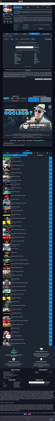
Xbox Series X (48, 24)
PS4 (40, 24)
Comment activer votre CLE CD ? (8, 381)
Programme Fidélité (17, 387)
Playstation (5, 390)
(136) (38, 146)
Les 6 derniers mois (18, 104)
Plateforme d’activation (25, 44)
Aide (51, 419)
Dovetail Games (25, 27)
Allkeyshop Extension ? (7, 383)
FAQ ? (4, 382)
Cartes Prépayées (17, 388)
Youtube (50, 377)
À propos (28, 7)
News (38, 7)
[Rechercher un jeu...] (27, 4)
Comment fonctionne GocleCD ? (9, 377)
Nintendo (4, 392)
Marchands (37, 378)
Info (17, 7)
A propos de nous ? (6, 378)
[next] (12, 14)
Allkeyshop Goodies (17, 392)
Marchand (6, 44)
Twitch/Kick (37, 377)
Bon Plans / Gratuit (17, 389)
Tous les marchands (27, 72)
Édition (17, 44)
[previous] (4, 14)
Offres (5, 41)
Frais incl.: (47, 44)
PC (39, 24)
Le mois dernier (23, 103)
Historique (10, 41)
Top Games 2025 (16, 391)
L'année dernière (12, 104)
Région (12, 44)
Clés (33, 44)
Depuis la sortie (6, 103)
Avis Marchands (16, 390)
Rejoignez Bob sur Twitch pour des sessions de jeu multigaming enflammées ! (27, 143)
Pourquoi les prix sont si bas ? (8, 379)
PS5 (41, 24)
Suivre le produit (15, 106)
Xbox (4, 389)
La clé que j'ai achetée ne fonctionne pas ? (10, 380)
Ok (27, 419)
